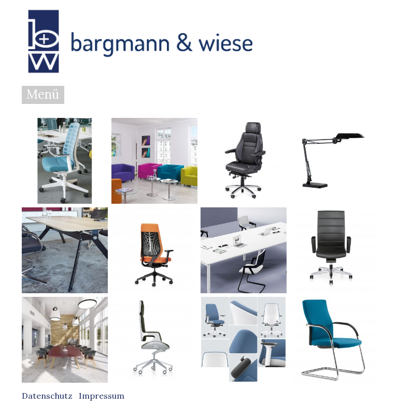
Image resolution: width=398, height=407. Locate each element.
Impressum (101, 395)
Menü (42, 94)
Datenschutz (47, 395)
